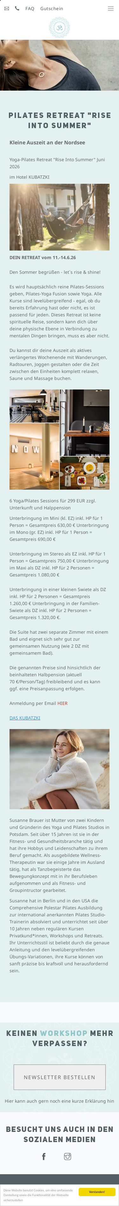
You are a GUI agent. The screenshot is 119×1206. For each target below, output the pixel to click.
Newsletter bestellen (60, 1077)
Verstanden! (97, 1192)
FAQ (30, 8)
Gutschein (51, 8)
